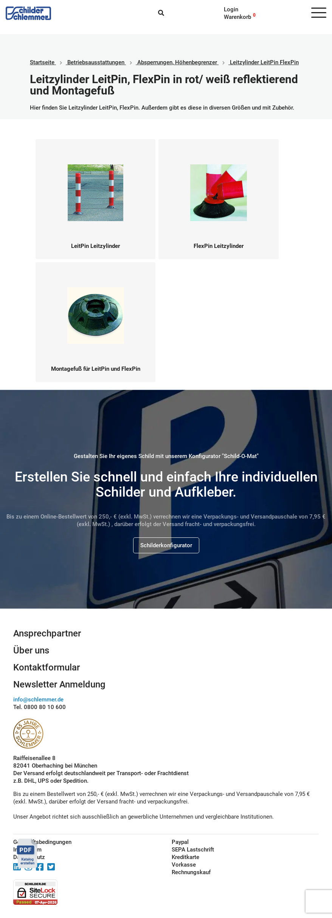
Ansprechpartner (47, 633)
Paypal (180, 842)
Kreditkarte (185, 857)
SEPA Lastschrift (193, 849)
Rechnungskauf (191, 872)
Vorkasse (184, 864)
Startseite (42, 62)
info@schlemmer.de (38, 699)
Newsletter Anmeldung (59, 684)
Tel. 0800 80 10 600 (39, 707)
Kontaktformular (46, 667)
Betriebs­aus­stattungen (95, 62)
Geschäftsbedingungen (42, 842)
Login (231, 9)
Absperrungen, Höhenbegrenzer (177, 62)
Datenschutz (29, 857)
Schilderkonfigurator (166, 545)
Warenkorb (237, 17)
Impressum (27, 849)
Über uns (31, 650)
